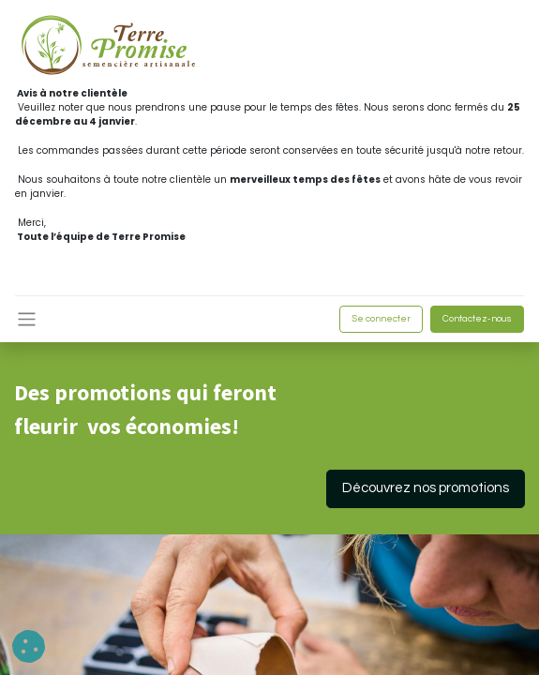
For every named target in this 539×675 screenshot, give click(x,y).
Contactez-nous (477, 318)
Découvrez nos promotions (425, 488)
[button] (28, 646)
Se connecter (381, 318)
